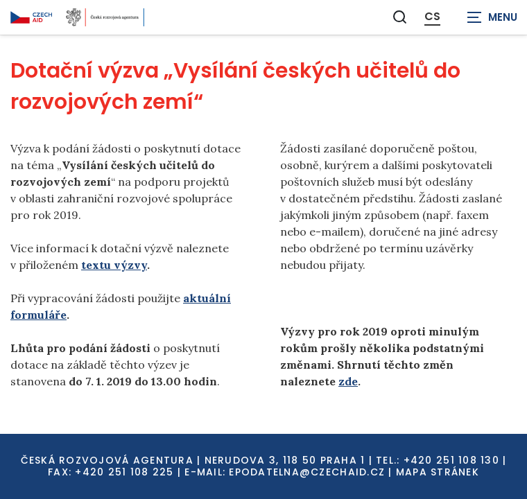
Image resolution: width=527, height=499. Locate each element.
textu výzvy (114, 265)
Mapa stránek (437, 472)
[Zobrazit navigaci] (492, 17)
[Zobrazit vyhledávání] (400, 17)
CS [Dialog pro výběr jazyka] (432, 16)
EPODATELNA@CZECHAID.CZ (307, 472)
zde (348, 381)
